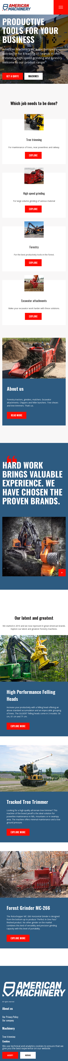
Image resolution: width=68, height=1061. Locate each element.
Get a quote (12, 76)
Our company (8, 1020)
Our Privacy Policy (10, 1017)
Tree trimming (8, 1036)
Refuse (28, 1055)
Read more (16, 415)
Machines (33, 76)
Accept (10, 1055)
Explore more (18, 726)
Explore (33, 155)
